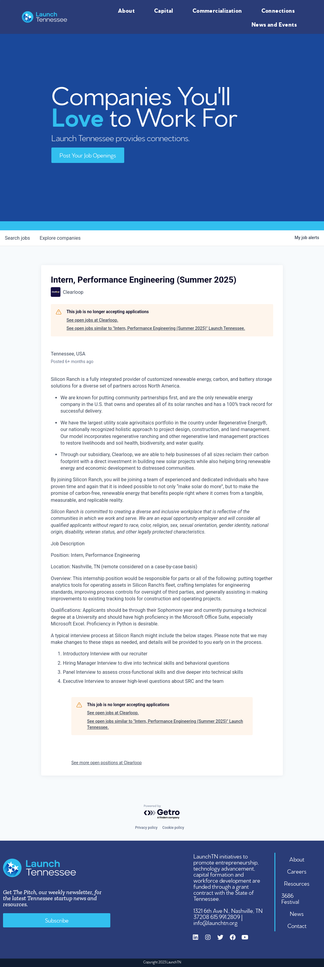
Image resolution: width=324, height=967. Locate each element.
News (297, 913)
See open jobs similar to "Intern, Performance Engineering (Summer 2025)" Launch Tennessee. (155, 328)
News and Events (275, 24)
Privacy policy (146, 828)
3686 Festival (290, 898)
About (128, 10)
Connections (279, 10)
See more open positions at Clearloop (106, 762)
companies (60, 238)
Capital (165, 10)
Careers (296, 871)
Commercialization (219, 10)
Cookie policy (173, 828)
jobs (17, 238)
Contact (296, 925)
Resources (296, 883)
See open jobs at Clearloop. (92, 320)
